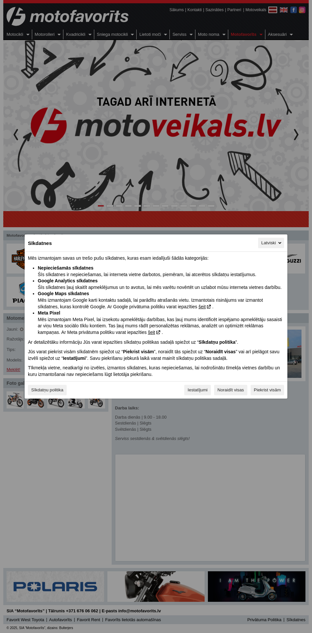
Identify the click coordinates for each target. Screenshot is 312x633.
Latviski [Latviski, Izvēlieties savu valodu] (271, 243)
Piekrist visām (267, 389)
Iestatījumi (198, 389)
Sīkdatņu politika (47, 389)
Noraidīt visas (230, 389)
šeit (202, 306)
